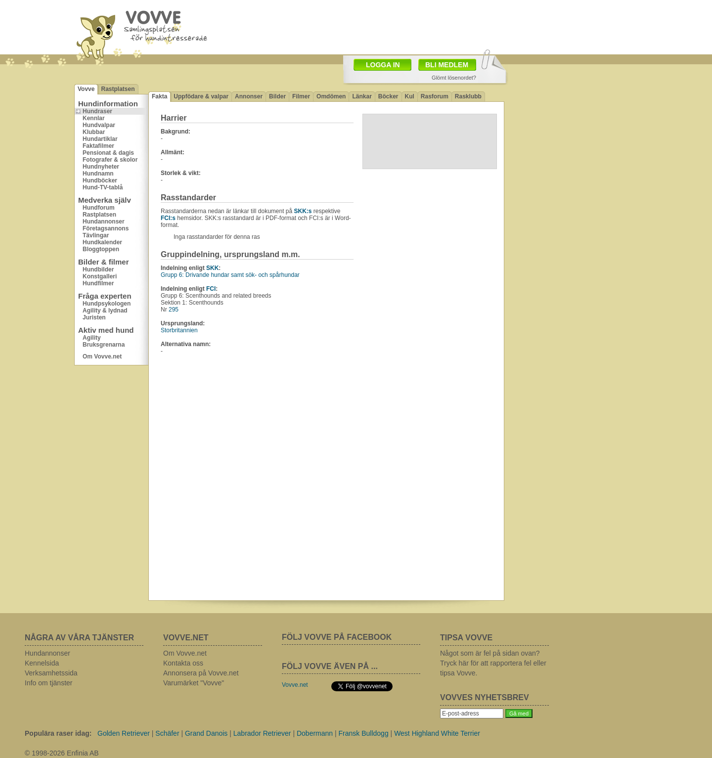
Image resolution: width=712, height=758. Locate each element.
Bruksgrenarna (104, 344)
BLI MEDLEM (446, 65)
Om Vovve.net (102, 356)
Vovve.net (295, 684)
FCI (211, 288)
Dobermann (315, 733)
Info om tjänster (49, 683)
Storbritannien (179, 330)
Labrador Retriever (262, 733)
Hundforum (99, 207)
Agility (92, 337)
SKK (212, 268)
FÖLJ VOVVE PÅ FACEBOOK (337, 637)
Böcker (388, 96)
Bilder (277, 96)
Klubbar (94, 132)
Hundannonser (104, 221)
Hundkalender (102, 242)
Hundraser (97, 111)
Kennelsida (42, 663)
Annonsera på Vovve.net (201, 673)
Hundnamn (98, 173)
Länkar (361, 96)
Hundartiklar (100, 138)
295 (173, 309)
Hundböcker (100, 180)
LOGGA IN (383, 65)
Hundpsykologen (107, 303)
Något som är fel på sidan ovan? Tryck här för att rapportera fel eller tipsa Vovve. (493, 663)
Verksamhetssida (51, 673)
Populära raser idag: (58, 733)
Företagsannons (106, 228)
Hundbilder (98, 269)
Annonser (249, 96)
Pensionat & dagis (108, 152)
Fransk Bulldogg (364, 733)
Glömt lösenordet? (454, 78)
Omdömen (331, 96)
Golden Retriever (123, 733)
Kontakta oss (183, 663)
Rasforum (434, 96)
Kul (409, 96)
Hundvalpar (99, 125)
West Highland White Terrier (437, 733)
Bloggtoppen (101, 249)
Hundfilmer (98, 283)
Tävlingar (96, 235)
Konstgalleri (100, 276)
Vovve (86, 89)
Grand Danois (206, 733)
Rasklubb (468, 96)
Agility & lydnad (105, 310)
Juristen (94, 317)
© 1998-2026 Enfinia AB (62, 753)
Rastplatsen (117, 89)
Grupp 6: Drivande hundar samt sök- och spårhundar (230, 274)
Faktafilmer (98, 145)
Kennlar (94, 118)
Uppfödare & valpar (201, 96)
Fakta (159, 96)
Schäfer (167, 733)
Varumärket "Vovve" (193, 683)
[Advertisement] (413, 26)
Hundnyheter (101, 166)
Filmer (301, 96)
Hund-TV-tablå (103, 187)
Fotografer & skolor (110, 159)
